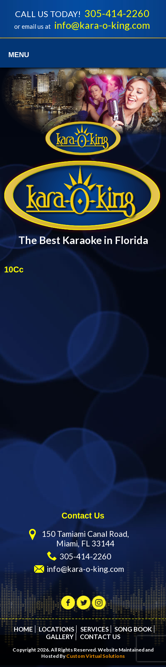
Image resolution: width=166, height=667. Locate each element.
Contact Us (100, 638)
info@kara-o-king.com (102, 26)
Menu (18, 56)
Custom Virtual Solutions (95, 657)
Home (23, 630)
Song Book (133, 630)
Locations (56, 630)
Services (94, 630)
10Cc (14, 271)
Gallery (60, 638)
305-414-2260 (116, 14)
